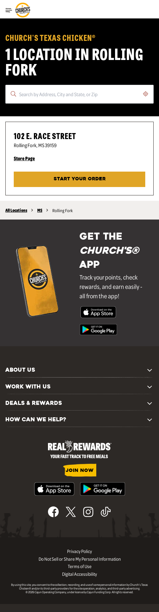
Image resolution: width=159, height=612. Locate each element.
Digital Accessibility (79, 574)
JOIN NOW (80, 470)
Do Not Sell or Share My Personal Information (80, 559)
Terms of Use (80, 566)
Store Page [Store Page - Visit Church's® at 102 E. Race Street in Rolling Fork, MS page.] (24, 158)
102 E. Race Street (45, 135)
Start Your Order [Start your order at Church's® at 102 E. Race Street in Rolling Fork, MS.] (80, 179)
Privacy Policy (79, 551)
